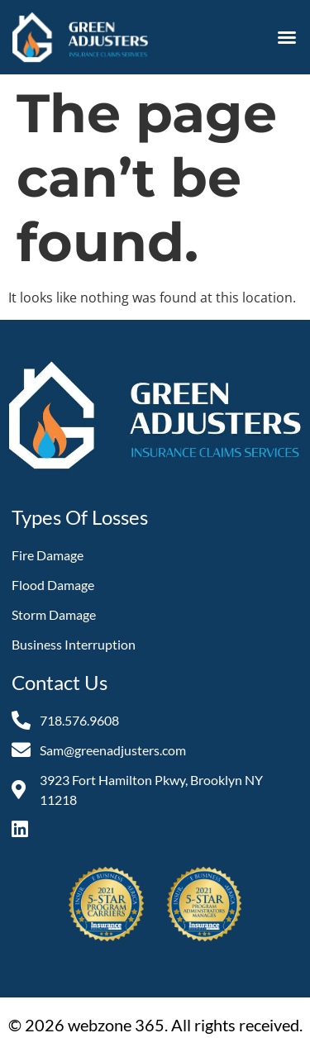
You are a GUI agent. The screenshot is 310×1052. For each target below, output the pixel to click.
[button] (287, 37)
